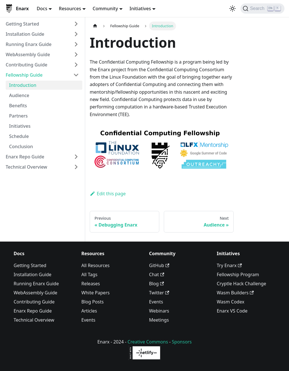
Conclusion (21, 146)
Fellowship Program (238, 274)
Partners (18, 116)
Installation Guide (25, 34)
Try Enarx (229, 265)
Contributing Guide (26, 65)
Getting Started (22, 24)
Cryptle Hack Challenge (241, 283)
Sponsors (182, 342)
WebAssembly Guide (28, 54)
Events (88, 320)
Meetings (159, 320)
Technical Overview (26, 167)
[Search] (262, 8)
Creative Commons (147, 342)
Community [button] (105, 8)
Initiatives (19, 126)
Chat (156, 274)
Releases (90, 283)
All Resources (95, 265)
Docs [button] (42, 8)
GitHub (159, 265)
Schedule (19, 136)
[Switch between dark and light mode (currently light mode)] (232, 8)
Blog (156, 283)
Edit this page (108, 193)
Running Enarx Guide (28, 44)
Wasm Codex (230, 302)
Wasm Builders (235, 293)
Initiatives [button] (140, 8)
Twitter (159, 293)
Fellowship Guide (24, 75)
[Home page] (95, 26)
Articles (89, 311)
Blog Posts (92, 302)
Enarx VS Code (232, 311)
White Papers (95, 293)
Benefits (18, 105)
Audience (19, 95)
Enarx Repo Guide (25, 157)
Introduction (22, 85)
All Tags (89, 274)
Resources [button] (70, 8)
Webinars (159, 311)
